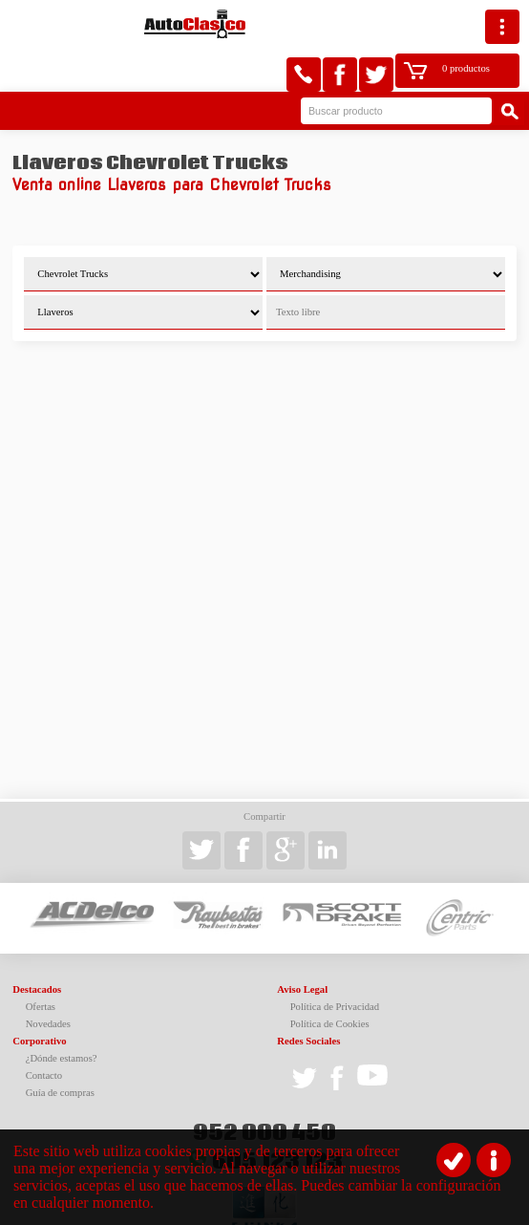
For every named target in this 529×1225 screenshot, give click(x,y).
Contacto (44, 1031)
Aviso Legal (302, 945)
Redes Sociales (308, 997)
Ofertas (40, 962)
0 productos (430, 24)
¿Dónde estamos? (61, 1014)
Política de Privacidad (335, 962)
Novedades (48, 980)
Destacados (36, 945)
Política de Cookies (330, 980)
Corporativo (39, 997)
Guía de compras (60, 1048)
